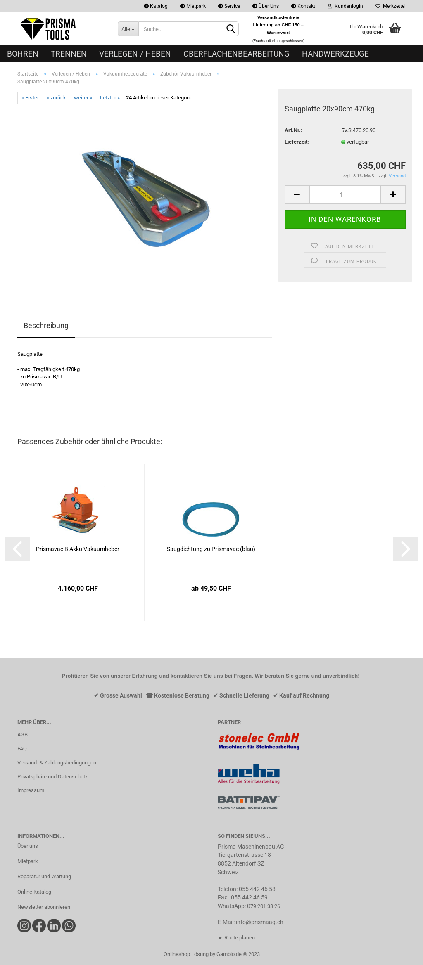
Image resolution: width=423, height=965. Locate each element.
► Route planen (236, 937)
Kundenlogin (345, 6)
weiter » (83, 98)
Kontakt (303, 6)
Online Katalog (34, 892)
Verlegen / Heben (135, 54)
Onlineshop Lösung (186, 954)
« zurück (56, 98)
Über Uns (265, 6)
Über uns (27, 846)
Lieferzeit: (297, 142)
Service (229, 6)
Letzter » (110, 98)
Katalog (156, 6)
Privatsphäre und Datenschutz (52, 776)
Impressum (30, 790)
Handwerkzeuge (335, 54)
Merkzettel (390, 6)
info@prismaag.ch (259, 922)
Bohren (22, 54)
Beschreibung (46, 325)
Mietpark (193, 6)
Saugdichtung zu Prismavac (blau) (211, 549)
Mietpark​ (27, 861)
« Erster (30, 98)
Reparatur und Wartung (44, 876)
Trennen (69, 54)
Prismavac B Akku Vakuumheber (77, 549)
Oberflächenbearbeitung (236, 54)
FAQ (22, 748)
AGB (22, 734)
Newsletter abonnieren (43, 907)
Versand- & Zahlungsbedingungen (56, 762)
